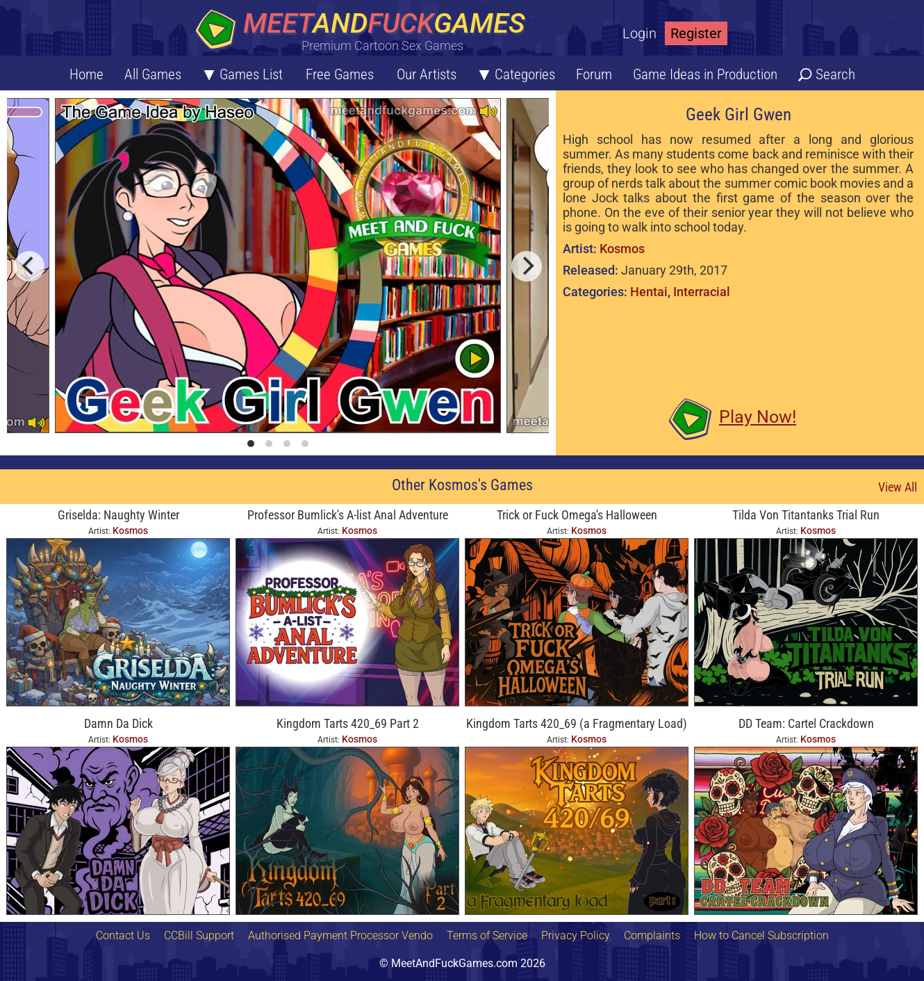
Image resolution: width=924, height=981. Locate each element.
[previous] (29, 266)
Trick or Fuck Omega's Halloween (577, 515)
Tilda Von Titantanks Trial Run (806, 515)
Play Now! (757, 417)
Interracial (701, 291)
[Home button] (364, 31)
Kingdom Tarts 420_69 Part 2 (348, 723)
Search (835, 74)
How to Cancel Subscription (761, 935)
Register (696, 33)
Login (639, 33)
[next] (526, 266)
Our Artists (426, 74)
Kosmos (622, 248)
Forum (594, 74)
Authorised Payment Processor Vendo (340, 935)
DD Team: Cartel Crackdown (806, 723)
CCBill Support (199, 935)
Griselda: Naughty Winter (118, 515)
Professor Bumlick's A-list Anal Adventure (347, 515)
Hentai (649, 291)
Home (86, 74)
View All (897, 487)
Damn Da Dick (118, 723)
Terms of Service (487, 935)
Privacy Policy (575, 935)
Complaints (652, 935)
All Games (152, 74)
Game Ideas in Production (705, 74)
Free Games (340, 74)
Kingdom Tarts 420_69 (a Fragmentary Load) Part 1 (576, 724)
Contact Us (123, 935)
